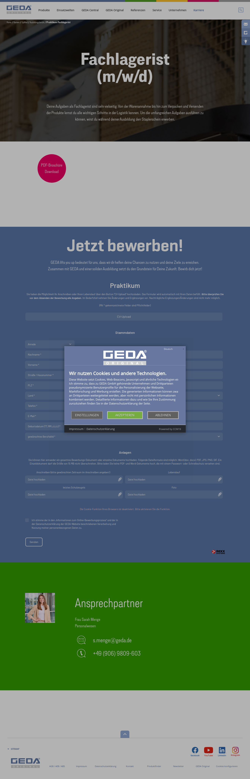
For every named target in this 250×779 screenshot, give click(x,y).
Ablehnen (163, 415)
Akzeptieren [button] (124, 415)
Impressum (76, 429)
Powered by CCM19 (170, 429)
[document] (125, 391)
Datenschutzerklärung (100, 429)
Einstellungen (87, 415)
